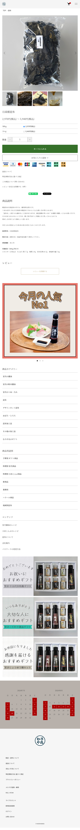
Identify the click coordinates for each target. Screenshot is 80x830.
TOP (4, 10)
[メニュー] (76, 4)
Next (75, 53)
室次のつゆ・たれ (10, 392)
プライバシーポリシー (13, 779)
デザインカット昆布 (11, 407)
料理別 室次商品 (9, 466)
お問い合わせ (10, 817)
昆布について (7, 537)
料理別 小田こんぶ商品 (12, 474)
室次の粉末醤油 (9, 384)
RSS (7, 793)
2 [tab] (40, 360)
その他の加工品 (9, 431)
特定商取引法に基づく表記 (11, 176)
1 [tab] (37, 360)
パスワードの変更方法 (11, 549)
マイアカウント (11, 800)
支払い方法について (12, 769)
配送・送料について (12, 758)
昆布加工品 (7, 423)
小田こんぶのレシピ (10, 531)
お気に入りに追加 (40, 157)
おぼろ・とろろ (9, 415)
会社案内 (6, 543)
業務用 (5, 489)
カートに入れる (40, 149)
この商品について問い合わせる (13, 181)
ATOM (12, 793)
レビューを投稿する (40, 271)
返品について (7, 171)
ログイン (9, 811)
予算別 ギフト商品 (10, 458)
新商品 (5, 481)
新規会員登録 (10, 806)
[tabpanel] (40, 320)
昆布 (9, 10)
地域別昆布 (7, 505)
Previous (4, 53)
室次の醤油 (7, 376)
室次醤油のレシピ (9, 525)
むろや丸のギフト (10, 439)
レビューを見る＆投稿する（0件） (14, 186)
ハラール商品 (8, 497)
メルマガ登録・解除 (12, 787)
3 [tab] (42, 360)
